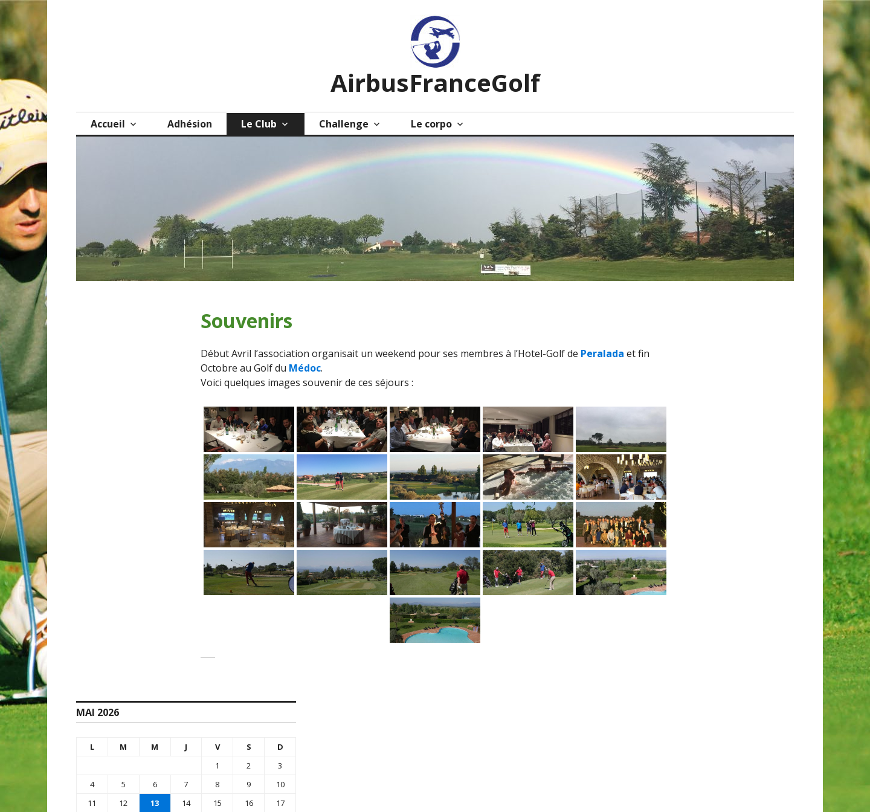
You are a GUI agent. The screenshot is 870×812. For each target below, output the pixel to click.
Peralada (602, 353)
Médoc (305, 368)
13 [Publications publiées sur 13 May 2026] (154, 803)
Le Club (259, 123)
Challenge (344, 123)
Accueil (108, 123)
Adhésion (189, 123)
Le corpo (431, 123)
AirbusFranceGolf (435, 82)
